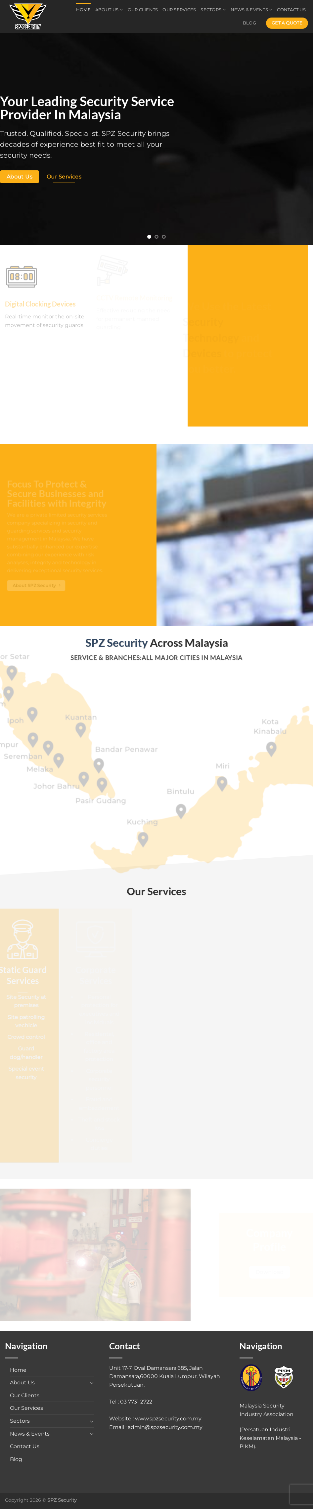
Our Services (179, 9)
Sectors (213, 10)
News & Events (252, 10)
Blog (249, 22)
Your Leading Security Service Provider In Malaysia (87, 107)
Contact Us (291, 9)
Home (83, 9)
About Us (109, 10)
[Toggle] (92, 1383)
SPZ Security (124, 133)
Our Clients (143, 9)
